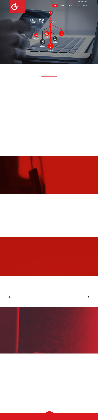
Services (62, 5)
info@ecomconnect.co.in (59, 2)
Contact (85, 5)
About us (70, 5)
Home (55, 5)
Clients (77, 5)
